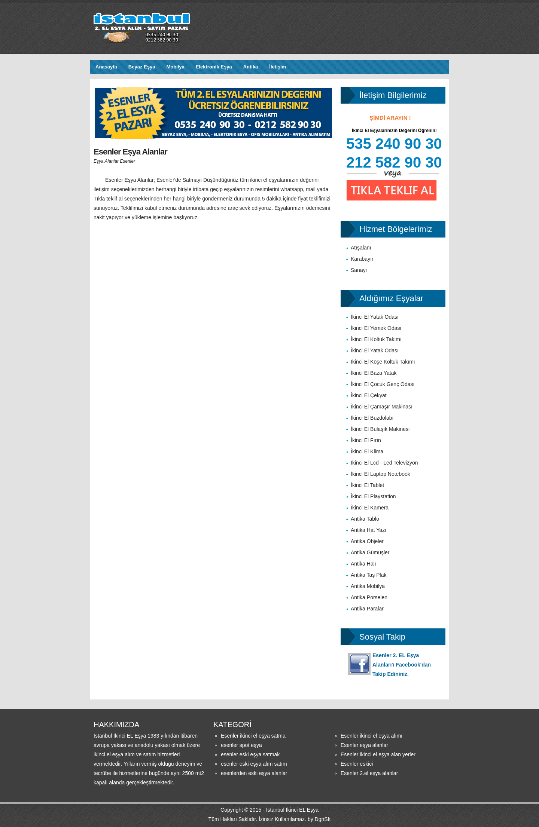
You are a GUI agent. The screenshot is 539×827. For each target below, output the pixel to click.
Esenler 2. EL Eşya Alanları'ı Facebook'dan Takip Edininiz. (401, 664)
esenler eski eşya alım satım (254, 764)
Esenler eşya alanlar (364, 745)
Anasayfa (106, 67)
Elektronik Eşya (214, 67)
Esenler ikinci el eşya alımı (371, 736)
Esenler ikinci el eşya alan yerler (378, 754)
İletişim (277, 67)
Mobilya (175, 67)
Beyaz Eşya (141, 67)
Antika (250, 67)
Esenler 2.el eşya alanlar (369, 773)
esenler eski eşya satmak (250, 754)
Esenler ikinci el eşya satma (253, 736)
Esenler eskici (357, 764)
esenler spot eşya (241, 745)
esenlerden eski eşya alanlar (254, 773)
